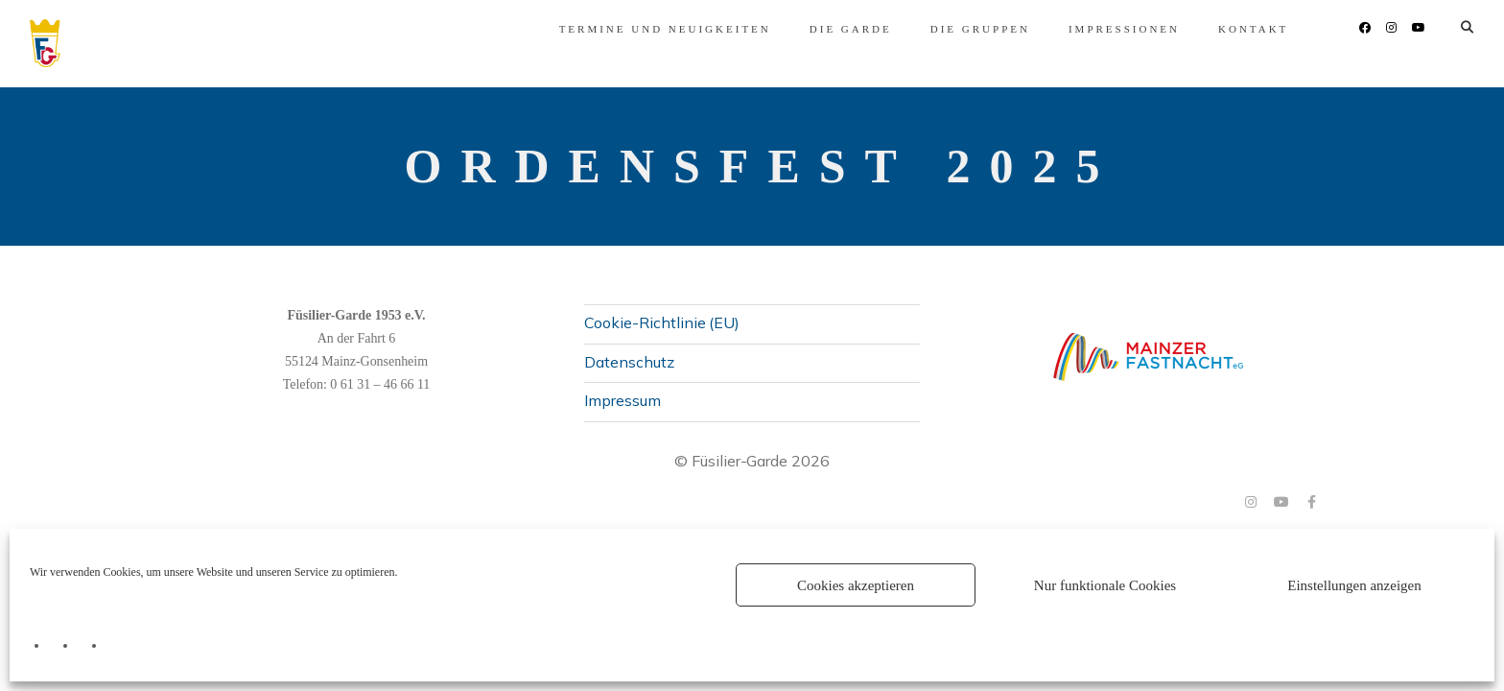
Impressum (622, 400)
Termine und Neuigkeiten (517, 29)
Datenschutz (629, 361)
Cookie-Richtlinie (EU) (662, 322)
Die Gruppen (832, 29)
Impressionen (977, 29)
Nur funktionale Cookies (1105, 585)
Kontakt (1106, 29)
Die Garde (703, 29)
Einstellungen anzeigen (1354, 585)
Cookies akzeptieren (855, 585)
